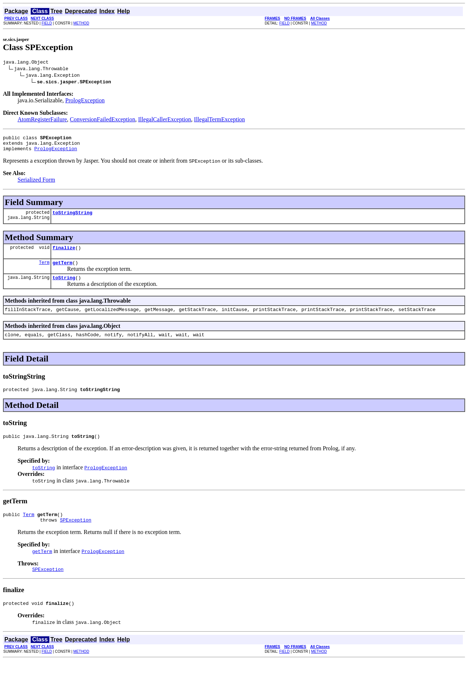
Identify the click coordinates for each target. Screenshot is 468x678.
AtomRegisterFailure (42, 120)
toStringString (72, 218)
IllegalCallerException (164, 120)
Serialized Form (36, 184)
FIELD (47, 23)
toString (63, 286)
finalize (63, 254)
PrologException (85, 101)
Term (44, 270)
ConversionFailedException (102, 120)
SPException (75, 535)
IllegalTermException (219, 120)
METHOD (81, 23)
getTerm (62, 270)
